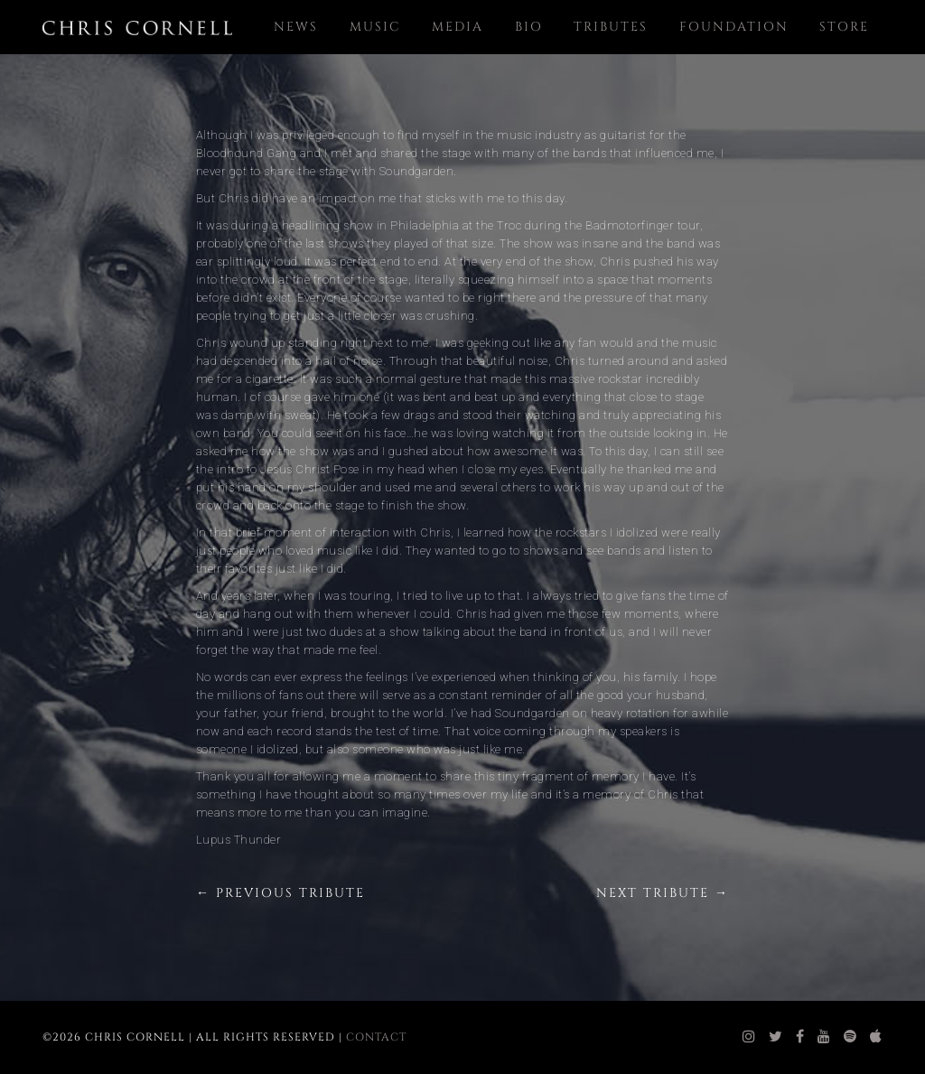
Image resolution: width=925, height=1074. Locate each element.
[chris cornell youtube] (824, 1037)
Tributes (611, 26)
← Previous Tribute (280, 892)
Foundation (734, 26)
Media (457, 26)
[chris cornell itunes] (876, 1037)
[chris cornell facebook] (800, 1037)
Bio (529, 26)
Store (844, 26)
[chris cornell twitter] (776, 1037)
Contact (376, 1037)
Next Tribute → (662, 892)
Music (375, 26)
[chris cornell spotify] (850, 1037)
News (296, 26)
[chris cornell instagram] (749, 1037)
